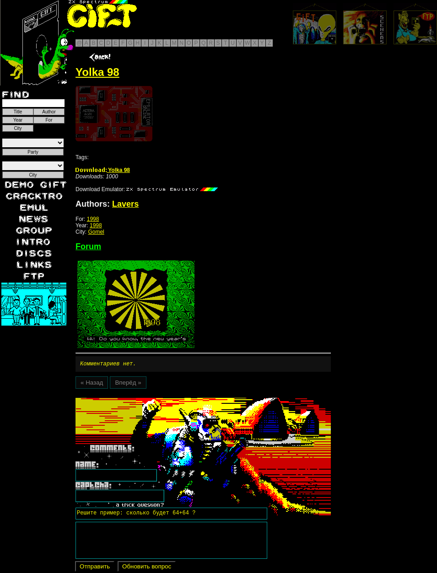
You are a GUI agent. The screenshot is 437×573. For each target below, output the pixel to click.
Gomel (96, 232)
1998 (93, 219)
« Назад (92, 383)
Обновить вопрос (146, 567)
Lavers (125, 204)
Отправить (95, 567)
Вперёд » (128, 383)
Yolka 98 (103, 170)
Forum (88, 246)
